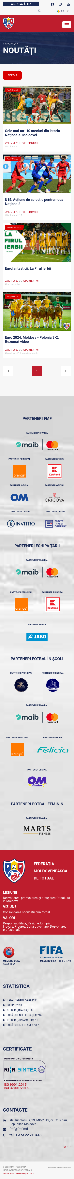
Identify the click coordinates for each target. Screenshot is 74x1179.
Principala (9, 43)
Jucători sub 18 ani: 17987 (23, 1025)
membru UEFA (11, 961)
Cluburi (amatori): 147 (21, 1010)
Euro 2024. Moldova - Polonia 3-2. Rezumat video (32, 339)
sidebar (12, 75)
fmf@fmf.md (18, 1129)
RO (60, 11)
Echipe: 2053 (15, 1005)
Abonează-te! (21, 4)
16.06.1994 (65, 961)
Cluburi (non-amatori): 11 (23, 1020)
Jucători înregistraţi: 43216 (25, 1015)
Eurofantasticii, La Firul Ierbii (28, 268)
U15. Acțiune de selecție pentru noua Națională (34, 201)
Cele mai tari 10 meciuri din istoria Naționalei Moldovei (32, 133)
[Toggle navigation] (66, 24)
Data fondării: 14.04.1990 (22, 1000)
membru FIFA (48, 961)
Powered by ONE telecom (59, 1167)
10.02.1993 (9, 964)
